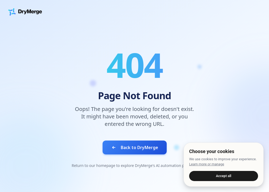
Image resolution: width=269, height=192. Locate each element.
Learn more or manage (206, 164)
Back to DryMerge (134, 147)
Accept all (223, 176)
